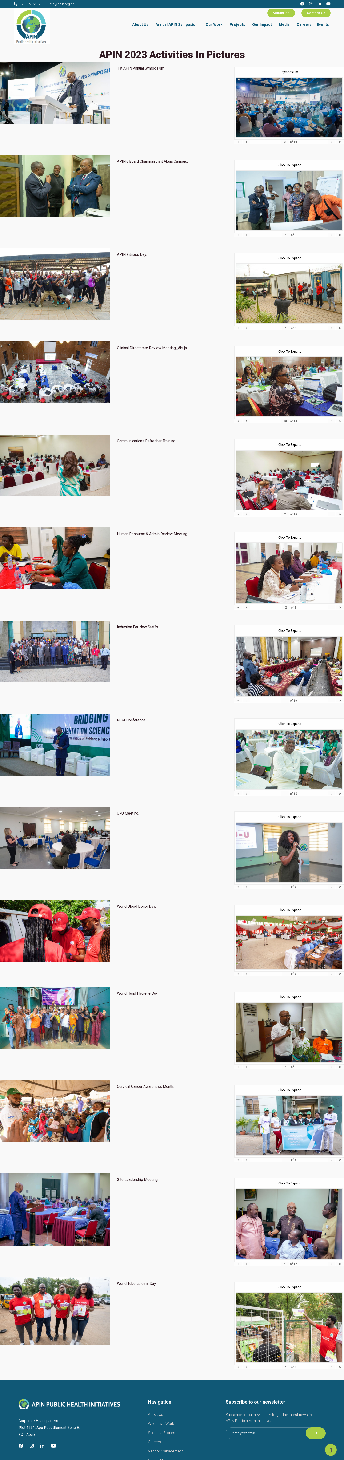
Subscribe (281, 13)
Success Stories (161, 1433)
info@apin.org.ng (61, 4)
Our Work (214, 24)
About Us (140, 24)
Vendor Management (165, 1451)
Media (284, 24)
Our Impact (262, 24)
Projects (237, 24)
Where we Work (161, 1423)
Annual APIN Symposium (177, 24)
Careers (304, 24)
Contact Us (316, 13)
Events (323, 24)
